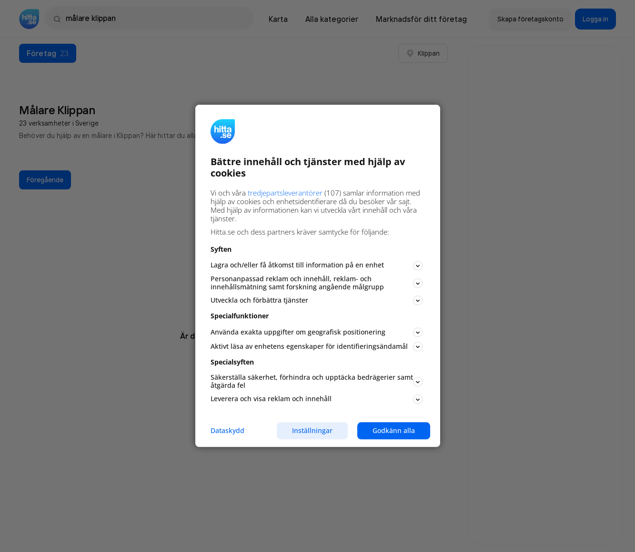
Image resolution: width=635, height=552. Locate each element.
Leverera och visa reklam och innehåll (317, 399)
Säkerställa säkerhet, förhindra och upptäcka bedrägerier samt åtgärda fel (317, 381)
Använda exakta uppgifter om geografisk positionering (317, 332)
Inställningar (312, 430)
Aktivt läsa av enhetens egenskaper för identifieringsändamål (317, 346)
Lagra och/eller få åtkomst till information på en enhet (317, 265)
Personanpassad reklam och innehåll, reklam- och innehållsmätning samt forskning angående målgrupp (317, 282)
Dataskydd (227, 431)
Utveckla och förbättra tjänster (317, 300)
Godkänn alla (394, 430)
